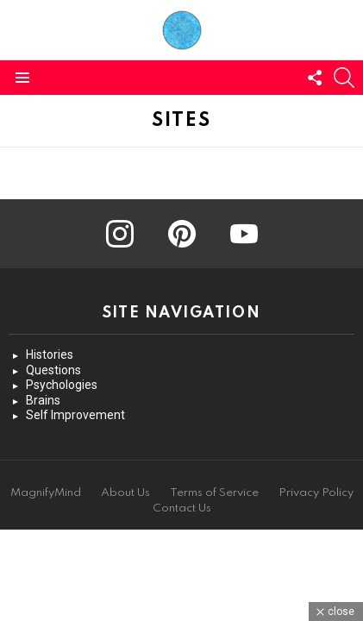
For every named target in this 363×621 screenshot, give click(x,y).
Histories (49, 354)
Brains (43, 400)
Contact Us (182, 508)
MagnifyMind (45, 493)
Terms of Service (214, 493)
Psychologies (61, 385)
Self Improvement (75, 415)
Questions (53, 370)
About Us (125, 493)
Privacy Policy (316, 493)
